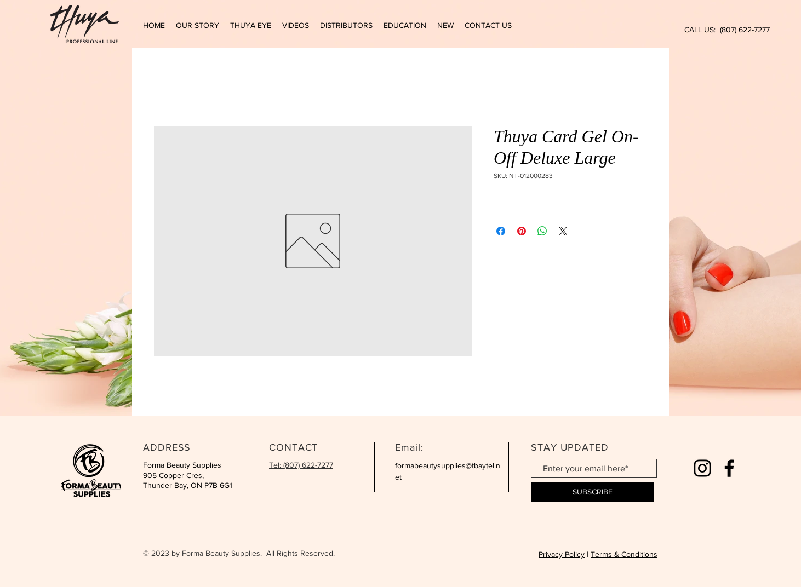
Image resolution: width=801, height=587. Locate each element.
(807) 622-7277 (745, 29)
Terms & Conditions (624, 554)
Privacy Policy (562, 554)
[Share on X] (563, 231)
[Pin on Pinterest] (521, 231)
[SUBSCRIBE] (592, 492)
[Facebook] (729, 468)
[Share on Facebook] (500, 231)
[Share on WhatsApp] (542, 231)
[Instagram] (702, 468)
